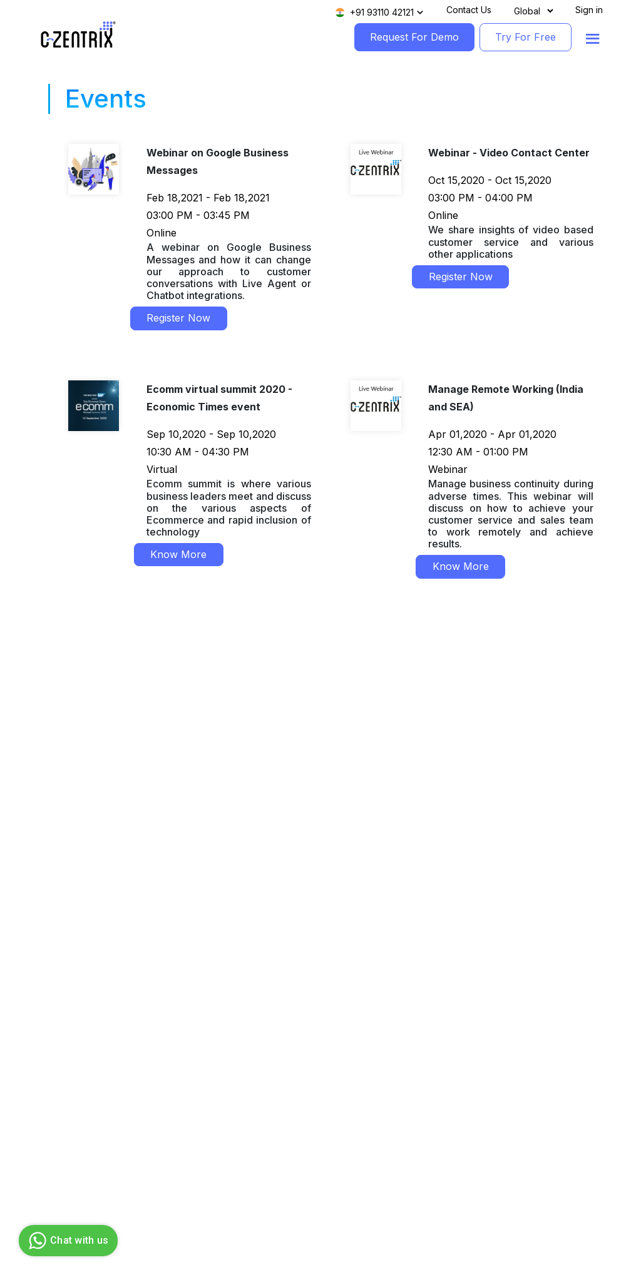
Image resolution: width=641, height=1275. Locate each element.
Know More (178, 554)
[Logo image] (78, 35)
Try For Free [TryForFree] (525, 37)
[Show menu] (593, 39)
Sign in (589, 9)
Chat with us (66, 1240)
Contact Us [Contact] (468, 9)
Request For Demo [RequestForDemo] (414, 37)
